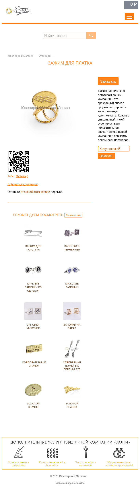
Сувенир (22, 176)
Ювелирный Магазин (20, 55)
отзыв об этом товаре (35, 191)
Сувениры (44, 55)
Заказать (106, 156)
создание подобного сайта (70, 483)
